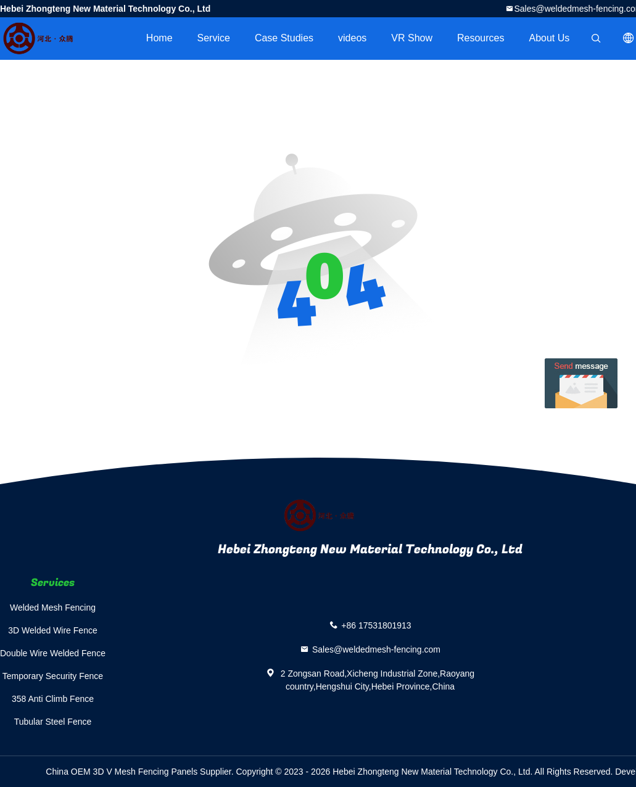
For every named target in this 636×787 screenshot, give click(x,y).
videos (352, 38)
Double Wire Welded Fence (52, 653)
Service (213, 38)
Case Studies (284, 38)
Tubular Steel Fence (53, 722)
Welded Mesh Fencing (53, 607)
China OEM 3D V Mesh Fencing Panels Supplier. (141, 772)
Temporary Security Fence (52, 676)
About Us (549, 38)
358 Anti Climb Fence (53, 699)
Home (159, 38)
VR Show (411, 38)
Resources (480, 38)
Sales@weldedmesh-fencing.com (376, 649)
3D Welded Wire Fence (52, 630)
